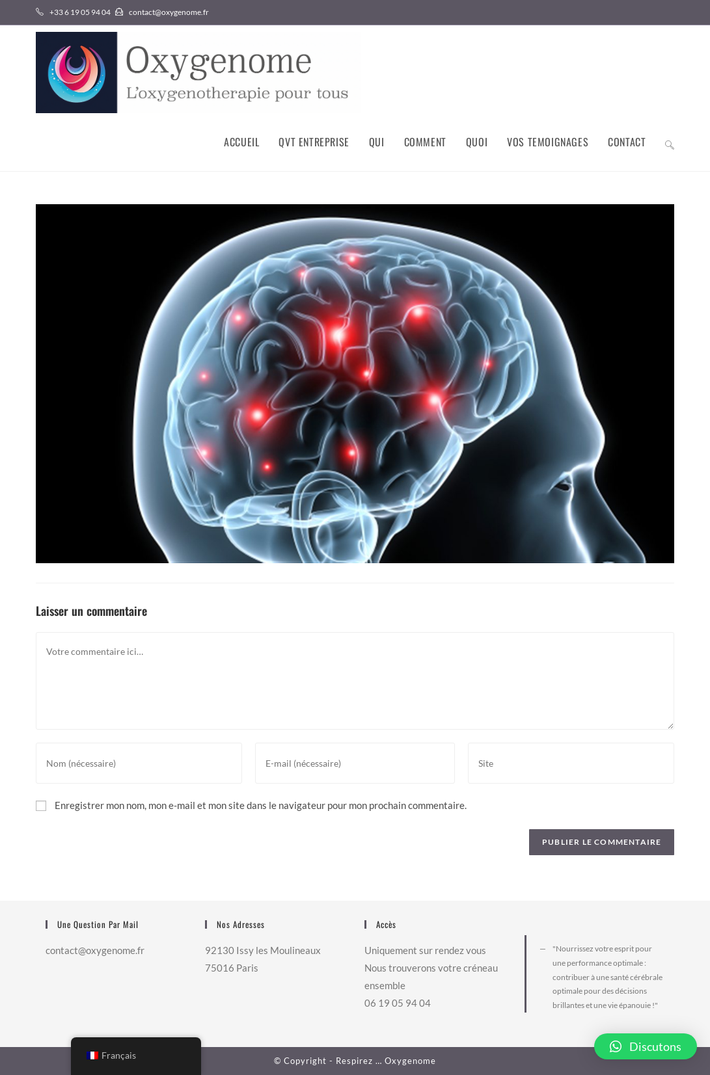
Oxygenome (410, 1060)
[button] (645, 1046)
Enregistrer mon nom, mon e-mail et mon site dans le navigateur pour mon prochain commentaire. (261, 805)
